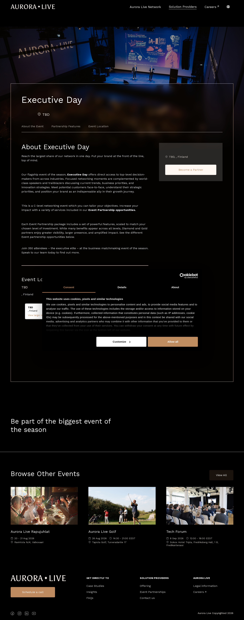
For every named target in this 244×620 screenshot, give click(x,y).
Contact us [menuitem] (147, 598)
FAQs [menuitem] (89, 598)
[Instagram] (19, 614)
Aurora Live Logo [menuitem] (38, 578)
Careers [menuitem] (198, 592)
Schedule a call (32, 592)
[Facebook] (12, 614)
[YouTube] (34, 614)
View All (221, 475)
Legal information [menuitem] (205, 586)
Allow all (173, 341)
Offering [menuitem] (145, 586)
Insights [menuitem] (91, 592)
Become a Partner (191, 169)
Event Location (98, 126)
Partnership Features (65, 126)
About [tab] (175, 287)
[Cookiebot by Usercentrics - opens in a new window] (182, 275)
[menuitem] (145, 7)
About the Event (32, 126)
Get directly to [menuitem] (97, 578)
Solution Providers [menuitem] (154, 578)
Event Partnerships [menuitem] (153, 592)
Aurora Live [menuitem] (201, 578)
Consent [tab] (68, 287)
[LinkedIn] (26, 614)
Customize (121, 341)
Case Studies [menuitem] (95, 586)
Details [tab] (122, 287)
